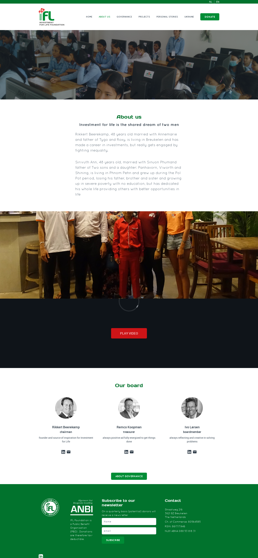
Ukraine (189, 17)
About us (104, 17)
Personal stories (167, 17)
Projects (144, 17)
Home (89, 17)
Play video (129, 333)
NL (210, 2)
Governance (124, 17)
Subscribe (113, 540)
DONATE (210, 16)
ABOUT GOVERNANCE (129, 476)
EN (217, 2)
